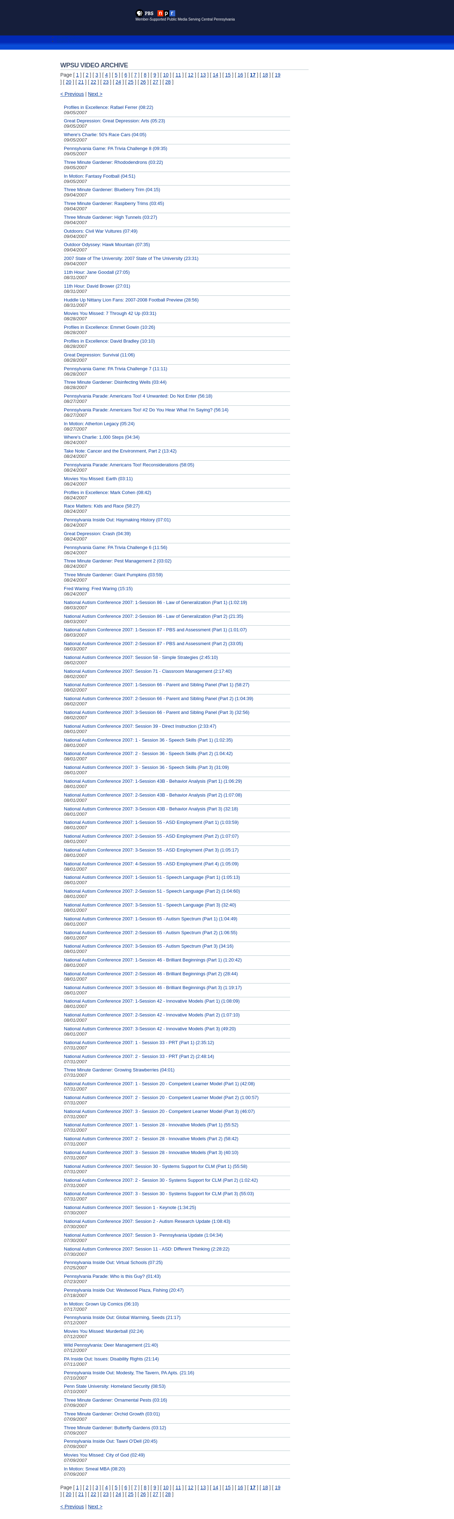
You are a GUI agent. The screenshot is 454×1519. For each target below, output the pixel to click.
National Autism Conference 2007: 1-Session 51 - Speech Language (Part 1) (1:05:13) (152, 877)
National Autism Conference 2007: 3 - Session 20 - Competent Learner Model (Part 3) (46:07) (159, 1111)
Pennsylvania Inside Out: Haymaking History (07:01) (117, 519)
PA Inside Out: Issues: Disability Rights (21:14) (111, 1359)
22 (93, 82)
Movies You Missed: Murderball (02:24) (104, 1331)
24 (118, 82)
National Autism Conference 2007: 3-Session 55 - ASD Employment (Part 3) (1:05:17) (151, 850)
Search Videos (68, 41)
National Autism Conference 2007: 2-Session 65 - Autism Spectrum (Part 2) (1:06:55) (150, 932)
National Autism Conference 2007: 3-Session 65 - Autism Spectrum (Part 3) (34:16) (148, 946)
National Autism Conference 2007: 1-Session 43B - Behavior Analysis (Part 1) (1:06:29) (153, 781)
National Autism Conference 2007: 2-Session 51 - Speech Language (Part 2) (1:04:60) (152, 891)
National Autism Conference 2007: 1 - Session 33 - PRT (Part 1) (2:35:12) (139, 1042)
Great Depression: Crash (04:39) (97, 533)
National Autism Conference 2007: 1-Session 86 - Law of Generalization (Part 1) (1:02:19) (155, 602)
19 (278, 75)
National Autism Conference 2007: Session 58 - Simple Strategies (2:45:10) (141, 657)
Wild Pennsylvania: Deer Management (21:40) (111, 1345)
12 (191, 75)
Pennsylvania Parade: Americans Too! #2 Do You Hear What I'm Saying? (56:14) (146, 409)
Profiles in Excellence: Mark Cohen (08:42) (107, 492)
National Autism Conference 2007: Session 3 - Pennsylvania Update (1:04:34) (143, 1235)
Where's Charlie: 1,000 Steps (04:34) (101, 437)
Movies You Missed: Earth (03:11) (98, 478)
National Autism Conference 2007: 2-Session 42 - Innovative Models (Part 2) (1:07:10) (152, 1015)
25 (131, 82)
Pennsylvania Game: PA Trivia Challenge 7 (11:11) (115, 368)
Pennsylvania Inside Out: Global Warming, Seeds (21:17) (122, 1317)
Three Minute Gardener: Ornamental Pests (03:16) (115, 1400)
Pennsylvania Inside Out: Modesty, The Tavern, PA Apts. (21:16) (129, 1372)
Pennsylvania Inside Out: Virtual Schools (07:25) (113, 1262)
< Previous (72, 94)
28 (168, 82)
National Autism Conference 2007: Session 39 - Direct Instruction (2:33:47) (140, 726)
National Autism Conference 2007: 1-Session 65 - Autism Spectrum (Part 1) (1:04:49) (150, 918)
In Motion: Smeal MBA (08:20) (94, 1468)
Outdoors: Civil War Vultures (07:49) (101, 231)
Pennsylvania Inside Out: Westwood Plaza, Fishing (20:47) (124, 1290)
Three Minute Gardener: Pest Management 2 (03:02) (118, 561)
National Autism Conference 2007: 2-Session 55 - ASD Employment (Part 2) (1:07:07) (151, 836)
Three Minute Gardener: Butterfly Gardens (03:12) (115, 1427)
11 (178, 75)
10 (166, 75)
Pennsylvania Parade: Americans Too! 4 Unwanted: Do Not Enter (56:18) (138, 396)
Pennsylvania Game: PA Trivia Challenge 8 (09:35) (115, 148)
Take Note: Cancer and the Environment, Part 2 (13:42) (120, 451)
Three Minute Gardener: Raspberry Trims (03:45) (114, 203)
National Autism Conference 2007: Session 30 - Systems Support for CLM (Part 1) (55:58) (155, 1166)
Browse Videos (69, 37)
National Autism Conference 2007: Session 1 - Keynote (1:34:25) (130, 1207)
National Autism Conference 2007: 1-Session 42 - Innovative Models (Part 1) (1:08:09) (152, 1001)
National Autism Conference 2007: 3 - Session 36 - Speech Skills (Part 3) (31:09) (146, 767)
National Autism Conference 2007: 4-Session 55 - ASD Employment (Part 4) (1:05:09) (151, 863)
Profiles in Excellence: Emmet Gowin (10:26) (109, 327)
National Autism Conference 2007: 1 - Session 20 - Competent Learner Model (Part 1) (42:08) (159, 1083)
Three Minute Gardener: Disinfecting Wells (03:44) (115, 382)
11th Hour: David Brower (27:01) (97, 286)
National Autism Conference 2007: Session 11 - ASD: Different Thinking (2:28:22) (146, 1249)
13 (203, 75)
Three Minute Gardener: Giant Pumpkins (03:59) (113, 574)
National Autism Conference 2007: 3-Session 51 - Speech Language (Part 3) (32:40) (150, 905)
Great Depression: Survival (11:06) (99, 354)
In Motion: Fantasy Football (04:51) (99, 176)
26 (143, 82)
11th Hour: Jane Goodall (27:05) (97, 272)
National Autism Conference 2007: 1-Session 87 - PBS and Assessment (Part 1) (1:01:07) (155, 629)
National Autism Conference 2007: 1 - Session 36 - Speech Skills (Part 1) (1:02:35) (148, 740)
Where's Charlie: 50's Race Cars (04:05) (105, 134)
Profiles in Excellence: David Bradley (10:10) (109, 341)
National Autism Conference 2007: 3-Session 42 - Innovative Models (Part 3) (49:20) (150, 1028)
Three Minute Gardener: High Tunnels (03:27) (110, 217)
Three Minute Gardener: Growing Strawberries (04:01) (119, 1069)
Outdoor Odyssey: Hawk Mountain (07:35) (107, 244)
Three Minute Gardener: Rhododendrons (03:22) (113, 162)
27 (156, 82)
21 (81, 82)
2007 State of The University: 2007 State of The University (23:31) (131, 258)
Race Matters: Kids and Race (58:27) (102, 506)
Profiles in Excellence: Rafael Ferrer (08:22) (108, 107)
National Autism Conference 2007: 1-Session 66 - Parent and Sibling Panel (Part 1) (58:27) (156, 684)
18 (265, 75)
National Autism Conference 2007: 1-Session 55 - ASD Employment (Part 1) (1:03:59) (151, 822)
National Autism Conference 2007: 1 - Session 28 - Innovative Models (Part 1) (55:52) (151, 1124)
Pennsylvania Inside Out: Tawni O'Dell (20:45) (110, 1441)
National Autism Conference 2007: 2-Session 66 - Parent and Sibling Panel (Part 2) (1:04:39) (158, 698)
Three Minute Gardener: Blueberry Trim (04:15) (112, 189)
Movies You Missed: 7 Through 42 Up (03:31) (110, 313)
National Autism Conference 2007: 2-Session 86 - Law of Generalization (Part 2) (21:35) (153, 616)
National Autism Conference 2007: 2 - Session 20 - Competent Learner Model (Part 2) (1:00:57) (161, 1097)
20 (69, 82)
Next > (95, 94)
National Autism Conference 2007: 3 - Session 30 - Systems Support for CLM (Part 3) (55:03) (159, 1193)
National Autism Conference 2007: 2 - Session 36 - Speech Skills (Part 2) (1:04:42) (148, 753)
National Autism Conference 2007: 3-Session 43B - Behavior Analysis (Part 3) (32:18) (151, 808)
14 (215, 75)
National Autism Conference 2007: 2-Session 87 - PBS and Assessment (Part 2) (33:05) (153, 643)
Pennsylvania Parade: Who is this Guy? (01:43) (112, 1276)
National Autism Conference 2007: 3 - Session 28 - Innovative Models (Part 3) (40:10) (151, 1152)
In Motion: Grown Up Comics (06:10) (101, 1304)
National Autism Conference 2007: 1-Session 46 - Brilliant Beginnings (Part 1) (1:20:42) (153, 960)
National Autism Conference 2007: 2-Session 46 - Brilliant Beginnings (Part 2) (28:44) (151, 973)
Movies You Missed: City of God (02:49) (104, 1455)
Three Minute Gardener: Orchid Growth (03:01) (112, 1414)
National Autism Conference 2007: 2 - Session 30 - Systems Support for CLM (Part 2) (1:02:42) (161, 1180)
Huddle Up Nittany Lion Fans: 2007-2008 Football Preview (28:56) (131, 300)
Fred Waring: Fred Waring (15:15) (98, 588)
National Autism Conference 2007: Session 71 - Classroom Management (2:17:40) (148, 671)
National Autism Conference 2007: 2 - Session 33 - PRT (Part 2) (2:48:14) (139, 1056)
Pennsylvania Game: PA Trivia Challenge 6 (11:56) (115, 547)
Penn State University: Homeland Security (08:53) (115, 1386)
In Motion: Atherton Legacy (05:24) (99, 423)
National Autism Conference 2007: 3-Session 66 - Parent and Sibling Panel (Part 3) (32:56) (156, 712)
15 (228, 75)
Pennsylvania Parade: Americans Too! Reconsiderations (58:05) (129, 464)
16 (240, 75)
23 (106, 82)
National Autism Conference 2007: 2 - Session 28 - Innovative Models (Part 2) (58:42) (151, 1138)
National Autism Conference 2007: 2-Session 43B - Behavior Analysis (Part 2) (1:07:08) (153, 795)
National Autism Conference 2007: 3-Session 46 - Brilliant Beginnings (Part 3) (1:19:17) (153, 987)
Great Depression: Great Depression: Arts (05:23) (114, 120)
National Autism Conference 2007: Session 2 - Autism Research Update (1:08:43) (147, 1221)
